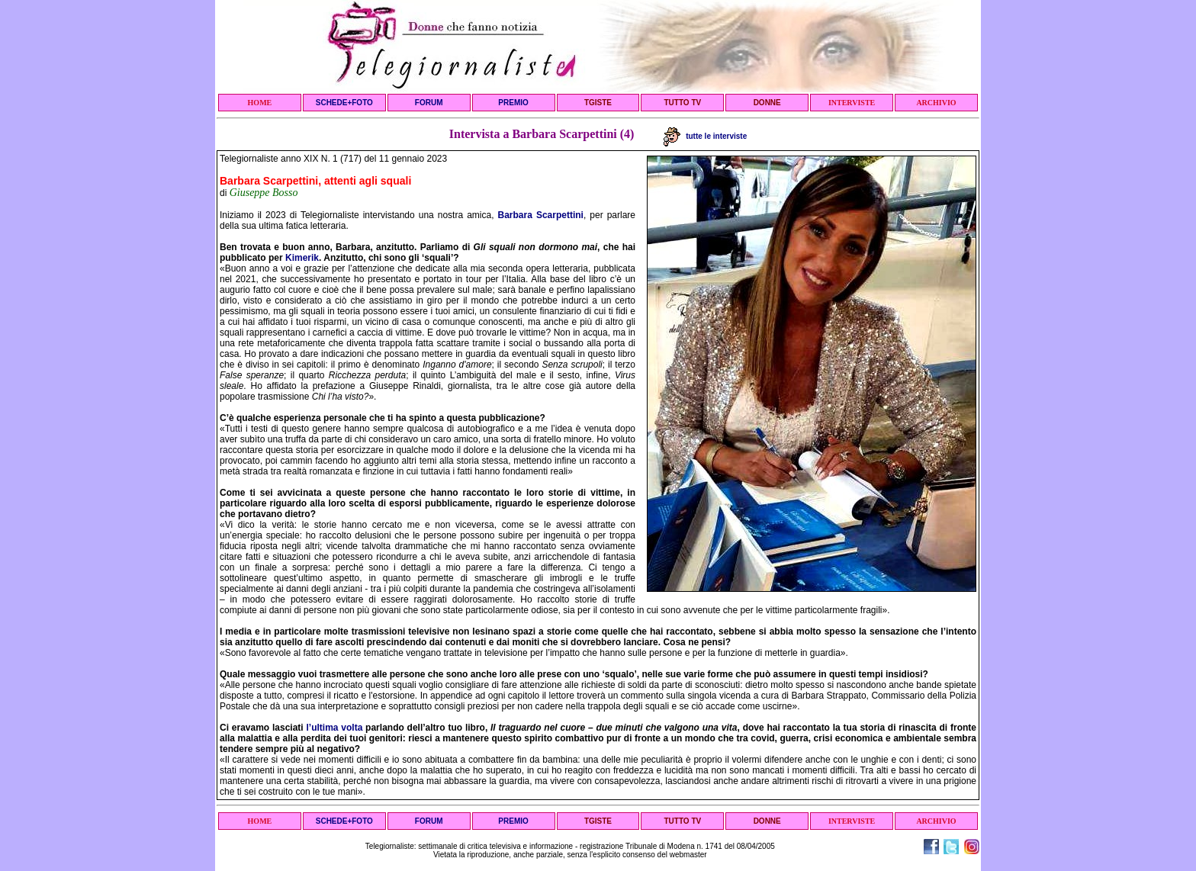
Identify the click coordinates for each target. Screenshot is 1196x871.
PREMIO (513, 102)
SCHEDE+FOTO (344, 102)
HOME (260, 102)
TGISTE (598, 102)
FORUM (429, 102)
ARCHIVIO (936, 102)
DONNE (767, 102)
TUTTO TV (682, 102)
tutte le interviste (705, 136)
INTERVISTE (851, 102)
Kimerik (302, 257)
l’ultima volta (334, 727)
